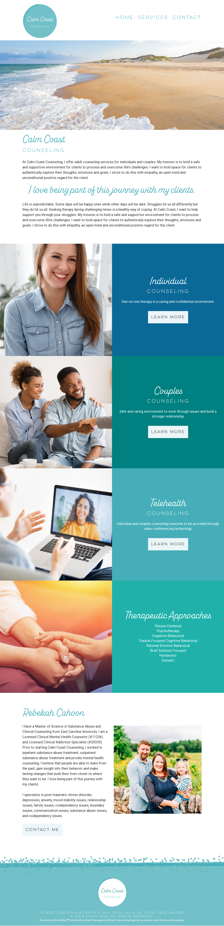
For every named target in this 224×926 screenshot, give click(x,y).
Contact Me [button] (42, 830)
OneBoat (63, 920)
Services (153, 17)
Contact (187, 17)
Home (124, 17)
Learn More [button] (168, 317)
